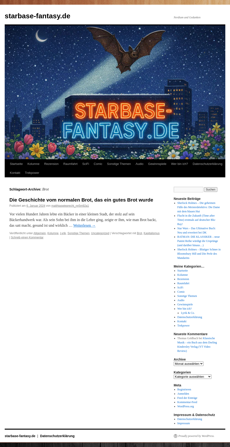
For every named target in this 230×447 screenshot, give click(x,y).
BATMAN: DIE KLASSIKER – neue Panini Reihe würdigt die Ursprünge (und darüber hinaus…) (198, 241)
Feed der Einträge (187, 398)
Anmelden (183, 393)
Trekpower (32, 173)
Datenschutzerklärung (207, 164)
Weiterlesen (84, 225)
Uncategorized (100, 233)
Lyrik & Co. (188, 313)
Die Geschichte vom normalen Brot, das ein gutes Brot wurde (81, 199)
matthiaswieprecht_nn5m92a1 (70, 205)
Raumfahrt (70, 164)
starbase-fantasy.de (37, 16)
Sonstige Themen (119, 164)
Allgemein (40, 233)
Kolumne (33, 164)
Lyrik (63, 233)
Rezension (51, 164)
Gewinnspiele (157, 164)
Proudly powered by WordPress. (196, 436)
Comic (98, 164)
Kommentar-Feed (187, 402)
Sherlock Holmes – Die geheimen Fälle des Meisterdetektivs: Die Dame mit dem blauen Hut (198, 207)
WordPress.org (185, 406)
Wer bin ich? (179, 164)
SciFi (85, 164)
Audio (139, 164)
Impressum (183, 423)
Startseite (16, 164)
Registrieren (184, 389)
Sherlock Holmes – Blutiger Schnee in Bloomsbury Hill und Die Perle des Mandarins (199, 254)
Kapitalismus (152, 233)
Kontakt (15, 173)
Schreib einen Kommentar (27, 237)
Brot (139, 233)
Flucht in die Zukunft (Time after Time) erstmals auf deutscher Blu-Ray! (196, 220)
